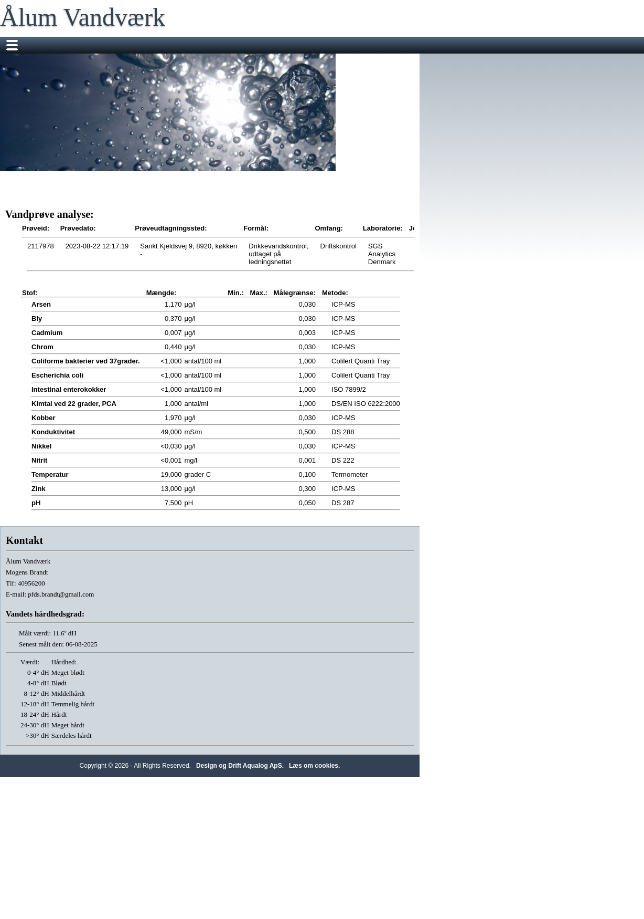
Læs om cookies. (314, 765)
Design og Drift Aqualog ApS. (240, 765)
